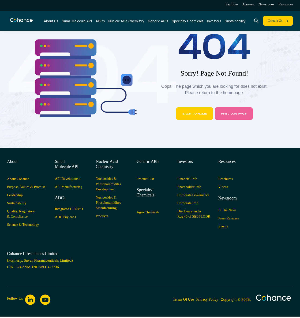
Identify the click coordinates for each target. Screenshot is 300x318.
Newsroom (227, 198)
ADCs (60, 197)
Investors (185, 161)
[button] (278, 21)
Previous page (234, 113)
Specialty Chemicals (145, 192)
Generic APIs (148, 161)
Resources (227, 161)
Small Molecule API (67, 164)
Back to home (194, 113)
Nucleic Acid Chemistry (107, 164)
